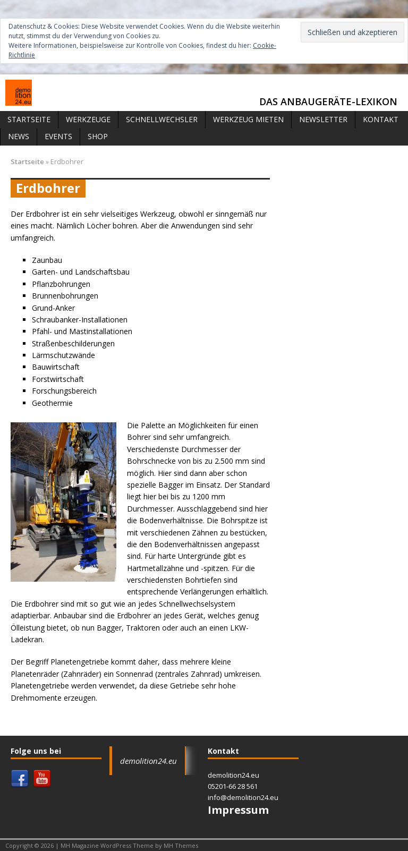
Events (58, 136)
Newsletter (323, 119)
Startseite (28, 119)
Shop (98, 136)
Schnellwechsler (162, 119)
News (18, 136)
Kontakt (380, 119)
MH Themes (181, 845)
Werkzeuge (88, 119)
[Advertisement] (338, 209)
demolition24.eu (148, 760)
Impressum (238, 810)
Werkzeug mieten (248, 119)
